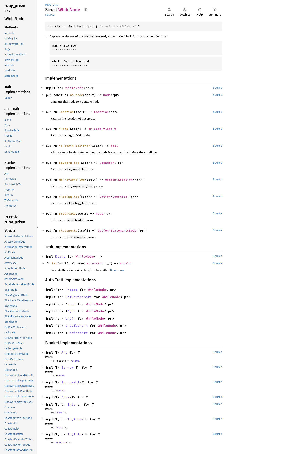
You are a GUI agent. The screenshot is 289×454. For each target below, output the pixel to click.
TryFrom (74, 419)
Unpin (70, 318)
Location (101, 112)
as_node (76, 95)
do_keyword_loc (72, 179)
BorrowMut (70, 382)
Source (49, 14)
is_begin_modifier (74, 146)
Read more (117, 270)
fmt (54, 263)
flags (63, 129)
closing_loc (69, 196)
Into (71, 404)
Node (107, 95)
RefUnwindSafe (78, 297)
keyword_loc (69, 162)
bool (114, 146)
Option (110, 179)
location (66, 112)
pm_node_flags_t (102, 129)
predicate (67, 213)
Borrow (67, 367)
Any (64, 352)
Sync (71, 311)
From (65, 397)
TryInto (74, 434)
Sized (75, 360)
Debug (60, 256)
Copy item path (86, 9)
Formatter (95, 263)
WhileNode (74, 88)
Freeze (71, 290)
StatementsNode (123, 230)
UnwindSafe (77, 333)
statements (68, 230)
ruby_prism (52, 4)
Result (125, 263)
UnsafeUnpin (76, 325)
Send (71, 304)
